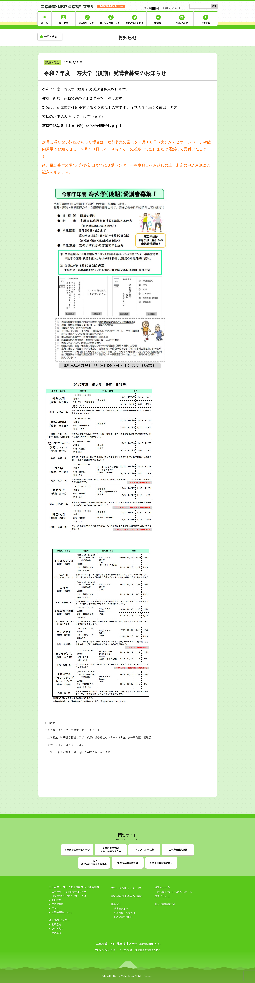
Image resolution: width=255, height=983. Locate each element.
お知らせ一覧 (162, 887)
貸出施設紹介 (121, 908)
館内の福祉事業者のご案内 (127, 896)
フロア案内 (57, 904)
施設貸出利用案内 (123, 916)
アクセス (205, 23)
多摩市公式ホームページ (77, 849)
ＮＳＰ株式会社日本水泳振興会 (94, 863)
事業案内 (56, 932)
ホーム (44, 23)
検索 (214, 6)
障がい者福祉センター (111, 23)
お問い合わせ (181, 23)
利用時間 (56, 900)
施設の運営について (62, 912)
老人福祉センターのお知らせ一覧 (174, 891)
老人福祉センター (87, 23)
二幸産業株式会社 (178, 849)
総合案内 (63, 23)
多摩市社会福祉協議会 (161, 863)
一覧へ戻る (50, 36)
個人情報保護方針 (164, 904)
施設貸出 (158, 23)
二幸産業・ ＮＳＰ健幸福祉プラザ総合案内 (74, 887)
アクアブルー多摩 (144, 849)
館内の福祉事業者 (134, 23)
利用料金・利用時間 (124, 912)
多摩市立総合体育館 (127, 863)
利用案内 (56, 924)
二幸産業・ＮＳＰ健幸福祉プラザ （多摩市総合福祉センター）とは (69, 893)
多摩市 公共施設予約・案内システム (110, 850)
